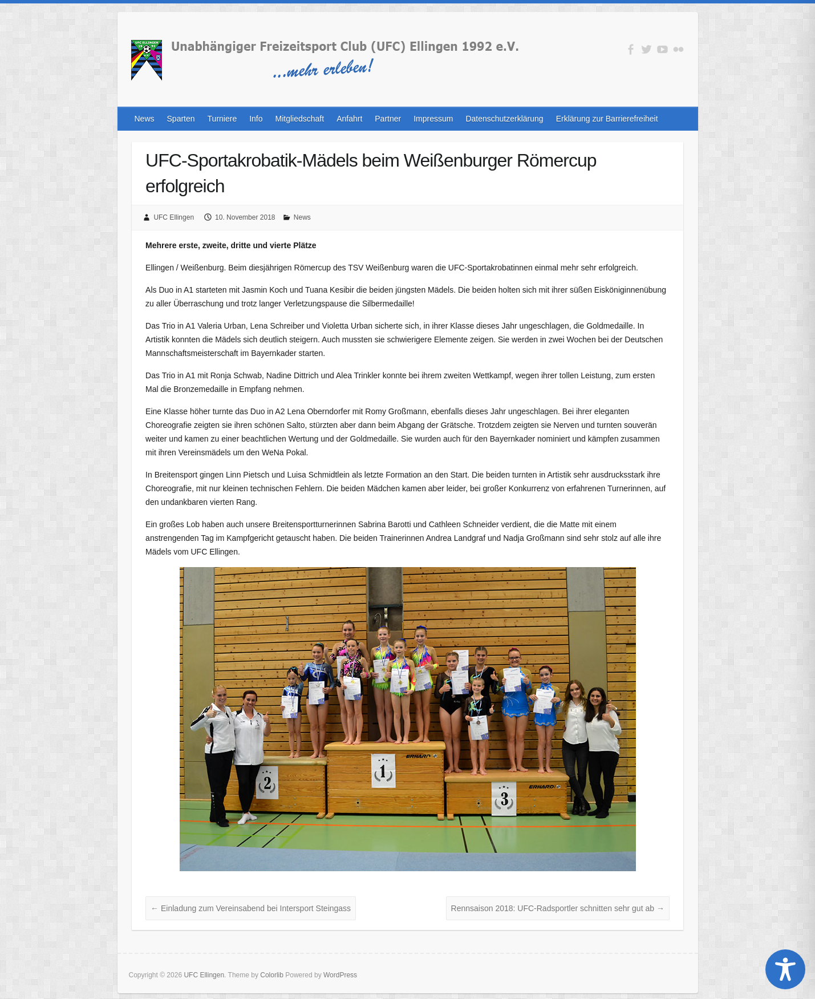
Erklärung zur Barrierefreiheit (607, 118)
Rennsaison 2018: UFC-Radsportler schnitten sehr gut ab (557, 908)
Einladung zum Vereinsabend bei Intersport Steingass (251, 908)
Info (255, 118)
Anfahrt (349, 118)
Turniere (222, 118)
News (145, 118)
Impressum (433, 118)
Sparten (181, 118)
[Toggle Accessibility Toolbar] (785, 969)
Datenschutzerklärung (504, 118)
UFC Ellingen (173, 217)
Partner (388, 118)
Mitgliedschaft (300, 118)
